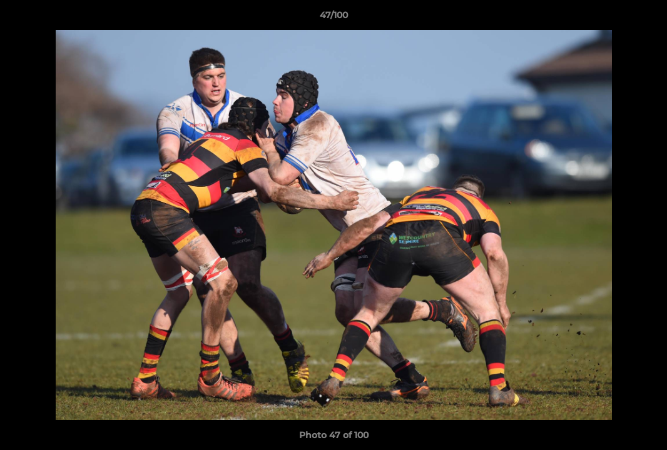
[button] (644, 18)
